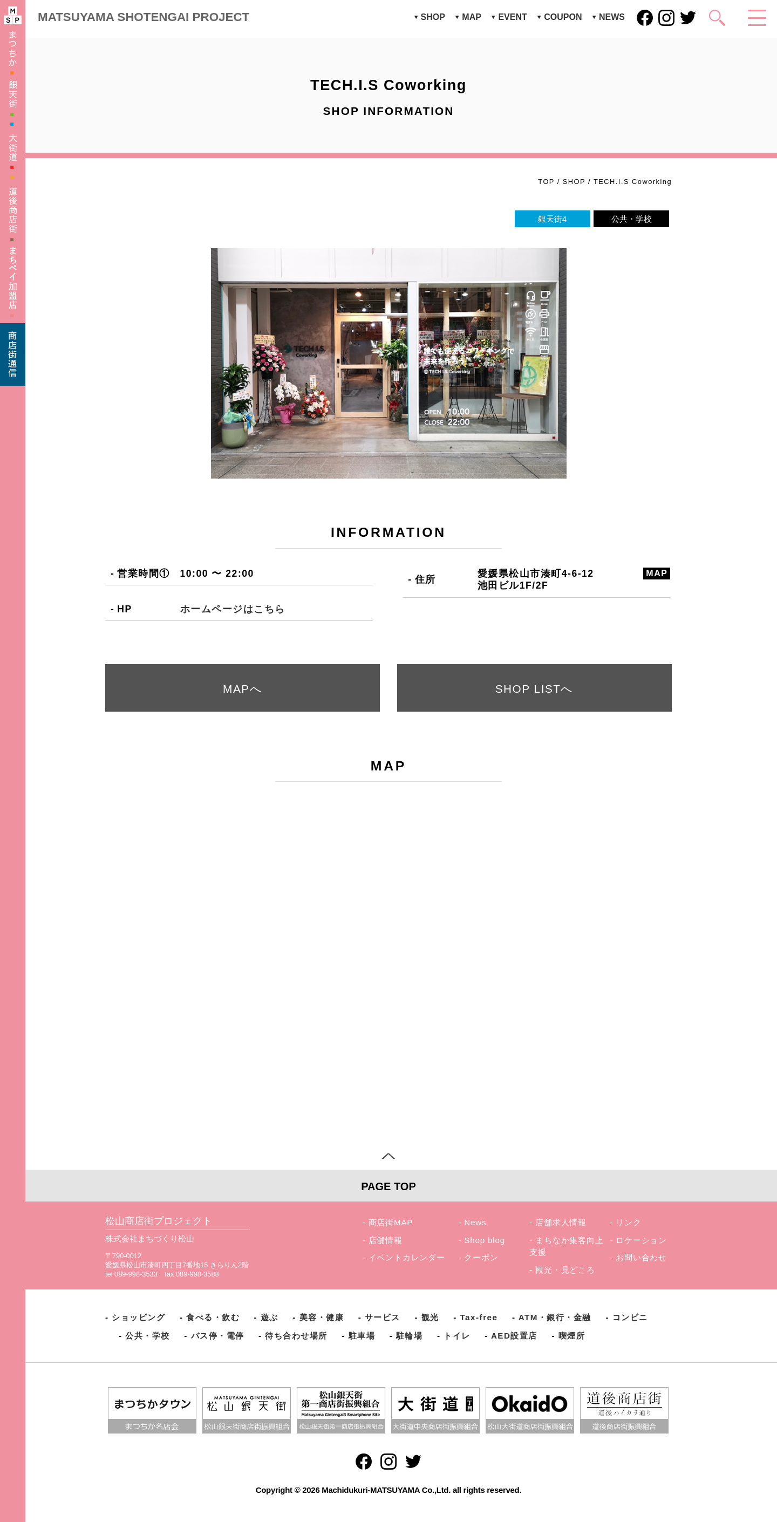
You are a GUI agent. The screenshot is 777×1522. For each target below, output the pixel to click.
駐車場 (362, 1335)
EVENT (512, 17)
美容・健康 (321, 1317)
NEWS (612, 17)
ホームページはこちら (232, 609)
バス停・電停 (217, 1335)
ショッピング (138, 1317)
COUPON (563, 17)
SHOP (433, 17)
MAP (471, 17)
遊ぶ (269, 1317)
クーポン (481, 1257)
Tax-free (478, 1317)
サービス (382, 1317)
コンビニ (630, 1317)
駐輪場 (409, 1335)
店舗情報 (386, 1240)
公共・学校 (147, 1335)
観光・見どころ (565, 1269)
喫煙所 (571, 1335)
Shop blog (484, 1240)
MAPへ (242, 688)
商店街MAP (391, 1222)
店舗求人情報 (561, 1222)
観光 (430, 1317)
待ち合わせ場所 (296, 1335)
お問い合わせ (641, 1257)
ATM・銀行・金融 (555, 1317)
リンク (628, 1222)
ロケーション (641, 1240)
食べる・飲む (213, 1317)
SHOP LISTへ (534, 688)
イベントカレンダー (407, 1257)
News (475, 1222)
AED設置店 (514, 1335)
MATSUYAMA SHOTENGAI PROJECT (143, 17)
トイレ (457, 1335)
